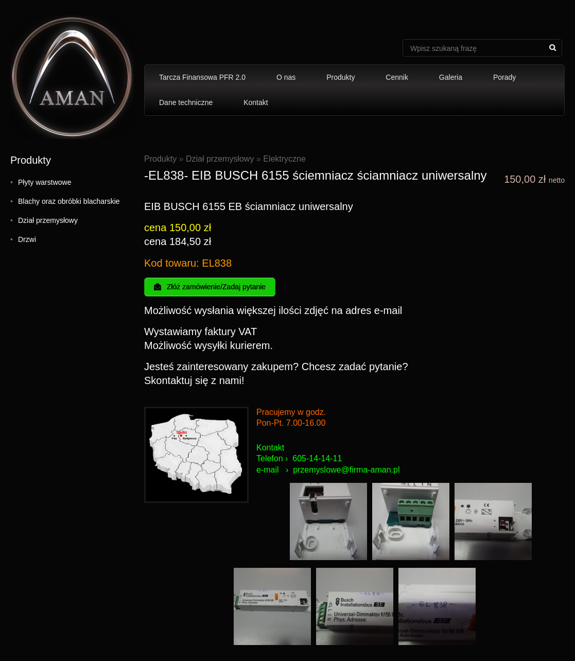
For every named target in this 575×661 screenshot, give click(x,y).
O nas (285, 77)
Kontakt (255, 102)
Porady (504, 77)
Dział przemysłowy (48, 220)
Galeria (450, 77)
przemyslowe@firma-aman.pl (346, 469)
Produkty (340, 77)
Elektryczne (284, 158)
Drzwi (27, 239)
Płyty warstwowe (44, 182)
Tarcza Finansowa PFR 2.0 (202, 77)
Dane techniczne (186, 102)
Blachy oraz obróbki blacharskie (69, 201)
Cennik (397, 77)
